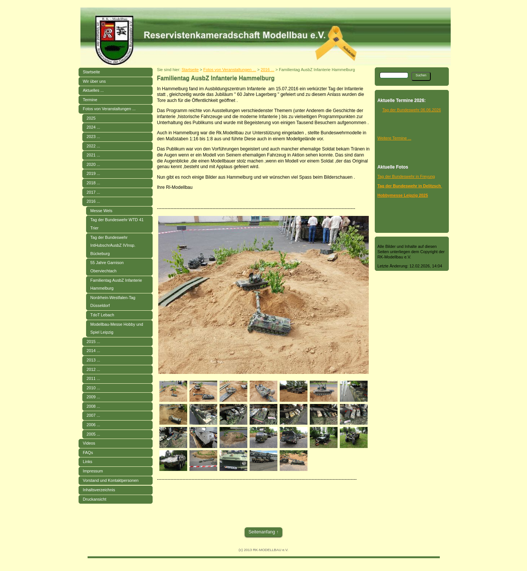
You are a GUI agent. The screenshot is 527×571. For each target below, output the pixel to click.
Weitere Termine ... (394, 138)
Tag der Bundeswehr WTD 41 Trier (117, 223)
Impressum (93, 471)
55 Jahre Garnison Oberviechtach (107, 266)
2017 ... (93, 192)
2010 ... (93, 388)
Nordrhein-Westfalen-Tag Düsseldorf (112, 301)
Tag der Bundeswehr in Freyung (406, 176)
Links (87, 461)
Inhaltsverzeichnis (99, 489)
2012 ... (93, 369)
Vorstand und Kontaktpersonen (110, 480)
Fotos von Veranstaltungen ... (109, 108)
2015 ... (93, 341)
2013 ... (93, 360)
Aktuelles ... (93, 90)
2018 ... (93, 183)
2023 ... (93, 136)
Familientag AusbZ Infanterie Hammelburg (116, 284)
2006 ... (93, 424)
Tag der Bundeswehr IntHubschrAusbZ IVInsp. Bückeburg (112, 245)
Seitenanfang (261, 532)
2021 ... (93, 155)
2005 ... (93, 434)
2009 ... (93, 397)
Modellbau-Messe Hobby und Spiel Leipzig (116, 328)
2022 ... (93, 146)
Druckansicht (94, 499)
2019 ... (93, 173)
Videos (89, 443)
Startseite (91, 72)
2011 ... (93, 378)
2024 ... (93, 127)
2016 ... (93, 201)
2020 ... (93, 164)
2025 (90, 118)
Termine (90, 99)
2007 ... (93, 415)
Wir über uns (94, 81)
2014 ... (93, 350)
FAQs (88, 452)
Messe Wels (101, 210)
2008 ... (93, 406)
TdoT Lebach (102, 315)
